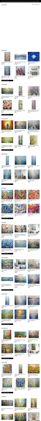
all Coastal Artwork (5, 39)
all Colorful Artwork (5, 351)
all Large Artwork (5, 212)
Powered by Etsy (36, 416)
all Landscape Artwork (6, 108)
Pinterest (16, 416)
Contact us (2, 417)
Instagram (16, 414)
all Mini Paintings (5, 177)
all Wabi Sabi (4, 405)
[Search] (39, 4)
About (34, 4)
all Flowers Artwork (5, 73)
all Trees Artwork (5, 385)
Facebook (16, 415)
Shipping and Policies (4, 416)
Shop (32, 4)
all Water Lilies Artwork (6, 248)
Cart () (37, 4)
